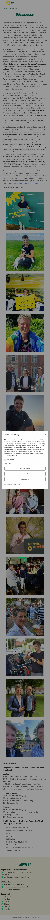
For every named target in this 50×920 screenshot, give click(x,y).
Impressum (16, 484)
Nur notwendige (25, 468)
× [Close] (45, 434)
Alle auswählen (25, 479)
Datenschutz (8, 484)
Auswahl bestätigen (25, 474)
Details (9, 463)
